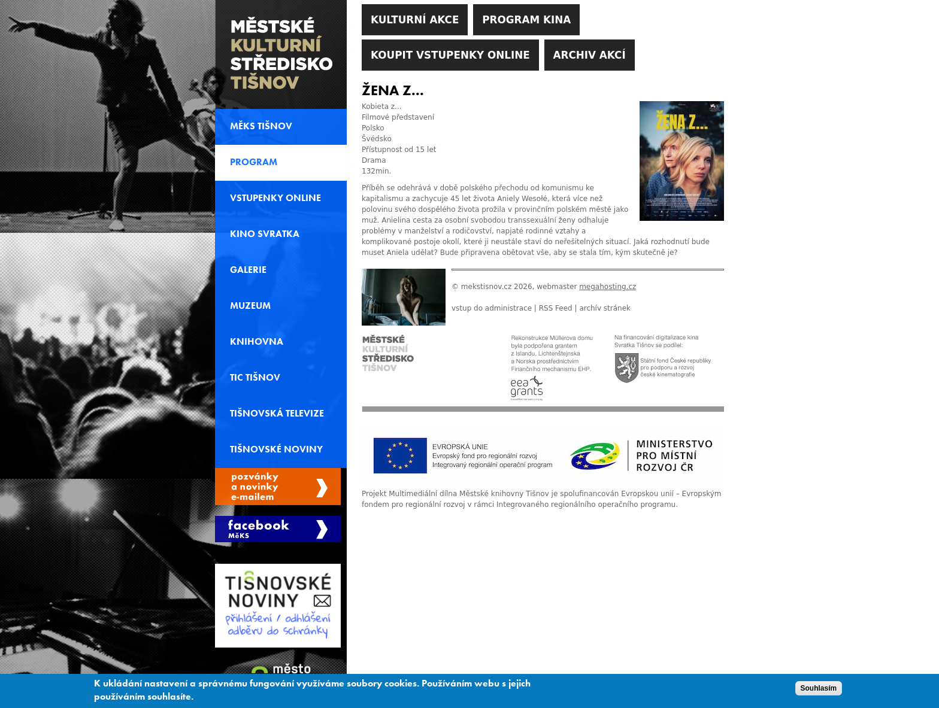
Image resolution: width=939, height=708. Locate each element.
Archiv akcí (589, 55)
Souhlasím (819, 690)
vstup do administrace (492, 308)
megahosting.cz (607, 286)
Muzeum (250, 306)
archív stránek (605, 308)
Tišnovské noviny (276, 449)
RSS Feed (556, 308)
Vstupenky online (275, 198)
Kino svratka (264, 234)
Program (253, 162)
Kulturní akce (415, 20)
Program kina (526, 20)
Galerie (248, 270)
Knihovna (256, 342)
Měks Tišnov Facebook (278, 529)
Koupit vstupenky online (450, 55)
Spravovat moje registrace (278, 486)
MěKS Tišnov (261, 126)
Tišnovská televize (277, 414)
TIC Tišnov (255, 378)
